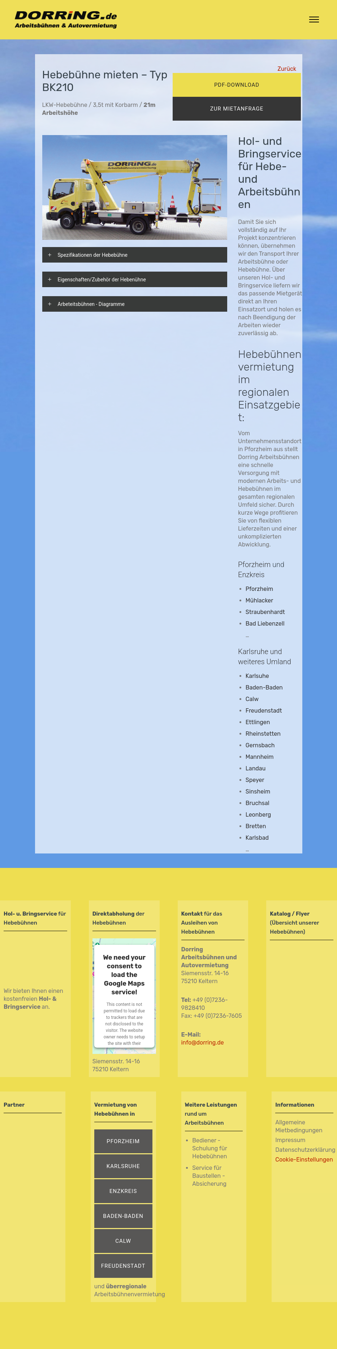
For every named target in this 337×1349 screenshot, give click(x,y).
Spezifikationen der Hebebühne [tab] (93, 255)
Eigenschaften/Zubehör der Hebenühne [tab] (102, 279)
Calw (123, 1241)
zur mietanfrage (236, 108)
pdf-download (236, 85)
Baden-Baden (264, 687)
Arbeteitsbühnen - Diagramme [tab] (91, 304)
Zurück (286, 68)
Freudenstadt (123, 1266)
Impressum (290, 1140)
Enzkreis (123, 1191)
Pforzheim (254, 564)
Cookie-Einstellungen (304, 1159)
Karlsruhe (123, 1166)
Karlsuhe (257, 676)
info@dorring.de (202, 1042)
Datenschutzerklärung (305, 1149)
